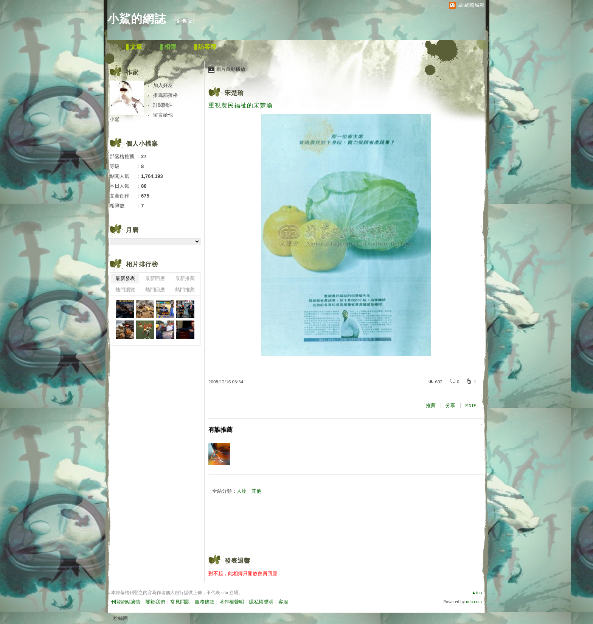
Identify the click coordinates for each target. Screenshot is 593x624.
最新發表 (125, 278)
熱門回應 (155, 290)
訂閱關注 (163, 105)
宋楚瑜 (234, 93)
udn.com (474, 601)
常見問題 (180, 602)
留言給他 (163, 115)
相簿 (170, 47)
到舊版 (184, 21)
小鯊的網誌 (136, 18)
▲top (477, 592)
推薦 (431, 405)
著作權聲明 (231, 602)
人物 (242, 491)
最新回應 (155, 278)
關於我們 (155, 602)
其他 (256, 491)
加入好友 (163, 85)
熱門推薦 (185, 290)
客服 (283, 602)
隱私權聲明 (261, 602)
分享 (450, 405)
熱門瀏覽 (125, 290)
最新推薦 (185, 278)
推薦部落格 (165, 95)
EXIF (470, 405)
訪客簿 (207, 47)
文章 (136, 47)
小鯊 (115, 119)
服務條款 (204, 602)
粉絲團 (120, 618)
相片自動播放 (230, 69)
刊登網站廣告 (126, 602)
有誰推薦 (220, 429)
